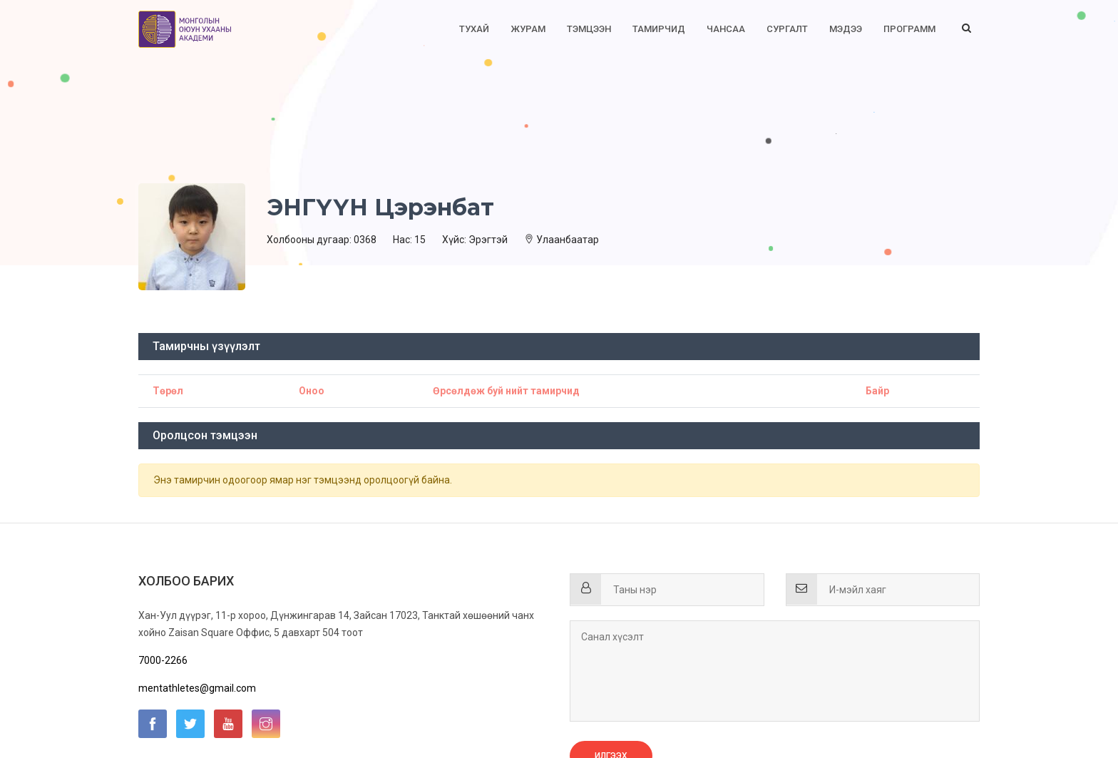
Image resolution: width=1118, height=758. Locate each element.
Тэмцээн (589, 29)
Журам (528, 29)
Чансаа (726, 29)
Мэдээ (845, 29)
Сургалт (787, 29)
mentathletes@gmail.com (197, 688)
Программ (909, 29)
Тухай (474, 29)
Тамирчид (658, 29)
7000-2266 (163, 660)
